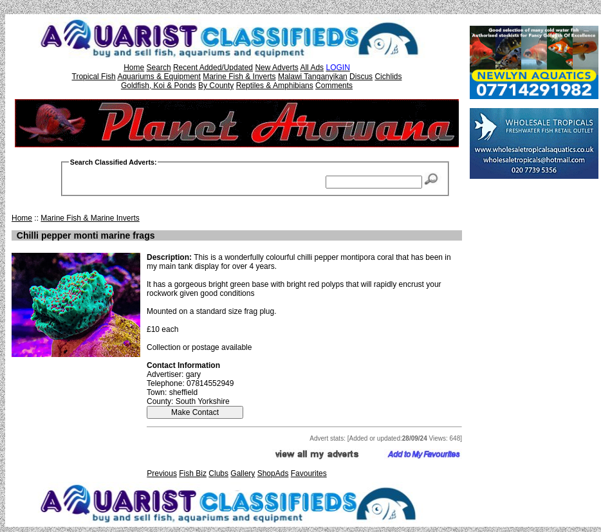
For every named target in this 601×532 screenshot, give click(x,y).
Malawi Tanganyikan (312, 76)
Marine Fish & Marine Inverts (90, 218)
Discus (361, 76)
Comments (334, 85)
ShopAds (273, 473)
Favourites (309, 473)
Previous (162, 473)
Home (134, 67)
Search (159, 67)
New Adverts (276, 67)
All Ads (312, 67)
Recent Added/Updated (213, 67)
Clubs (218, 473)
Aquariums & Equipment (158, 76)
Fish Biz (193, 473)
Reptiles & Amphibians (274, 85)
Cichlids (388, 76)
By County (216, 85)
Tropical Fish (94, 76)
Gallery (242, 473)
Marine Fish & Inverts (239, 76)
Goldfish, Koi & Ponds (158, 85)
